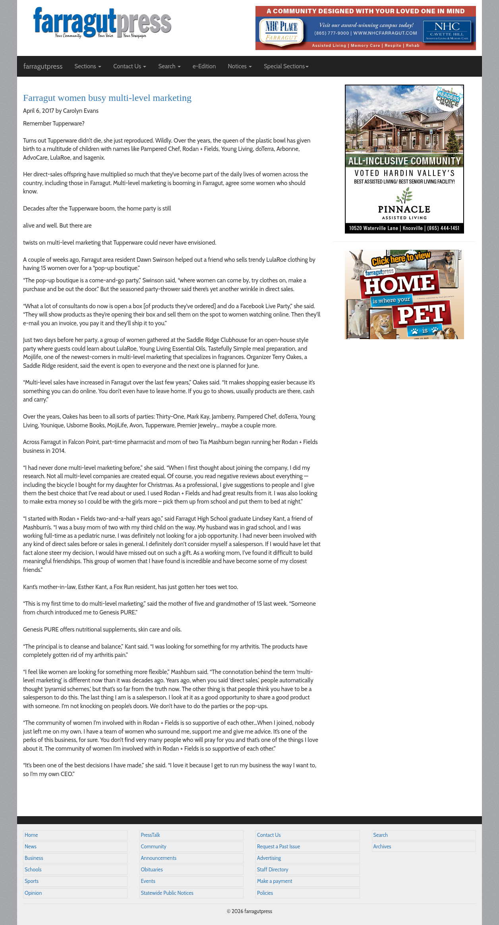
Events (148, 881)
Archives (382, 847)
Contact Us (268, 835)
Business (34, 858)
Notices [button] (240, 66)
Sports (32, 881)
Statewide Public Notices (167, 893)
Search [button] (169, 66)
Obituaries (152, 870)
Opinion (33, 893)
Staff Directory (272, 870)
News (31, 847)
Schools (33, 870)
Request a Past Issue (278, 847)
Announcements (158, 858)
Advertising (269, 858)
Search (380, 835)
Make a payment (274, 881)
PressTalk (150, 835)
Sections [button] (87, 66)
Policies (265, 893)
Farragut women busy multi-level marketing (107, 98)
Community (153, 847)
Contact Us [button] (129, 66)
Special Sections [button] (286, 66)
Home (31, 835)
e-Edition (204, 66)
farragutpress (42, 66)
